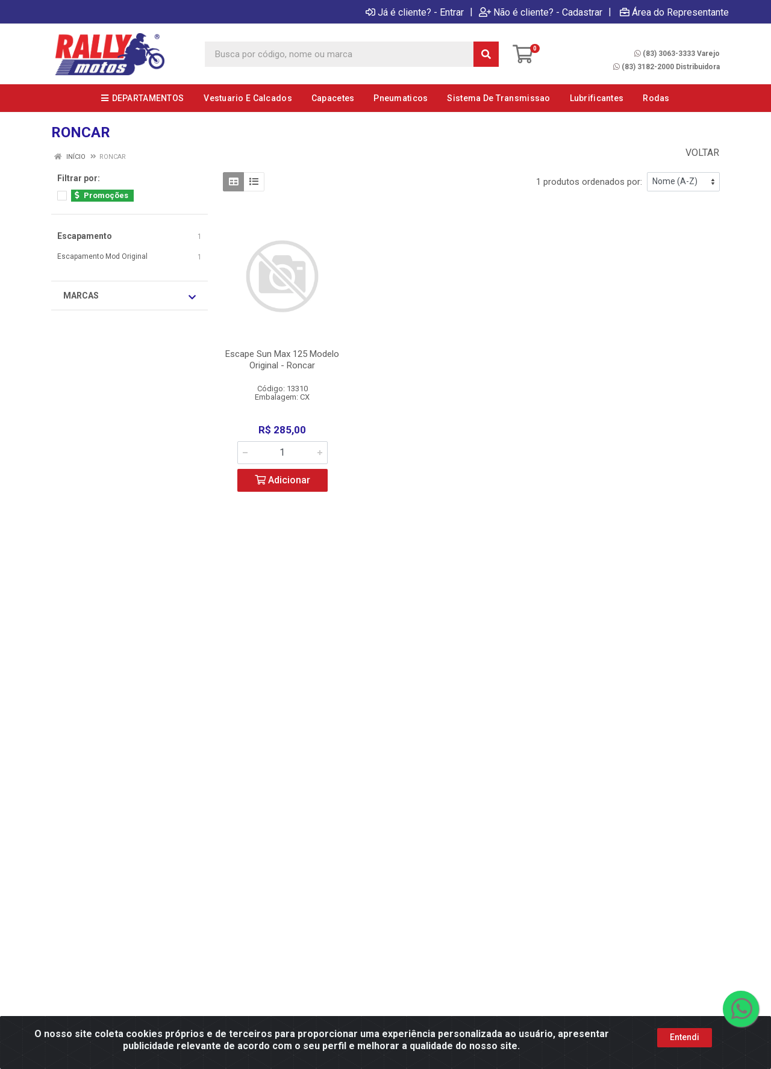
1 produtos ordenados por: (589, 181)
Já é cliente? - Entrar (415, 12)
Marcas (129, 296)
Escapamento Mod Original (102, 256)
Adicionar (282, 480)
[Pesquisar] (486, 54)
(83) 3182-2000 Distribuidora (666, 67)
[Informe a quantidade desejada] (282, 452)
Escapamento (84, 236)
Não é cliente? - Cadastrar (540, 12)
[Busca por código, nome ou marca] (339, 54)
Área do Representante (674, 12)
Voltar (696, 152)
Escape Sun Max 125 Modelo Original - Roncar (282, 360)
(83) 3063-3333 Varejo (677, 53)
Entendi (684, 1037)
